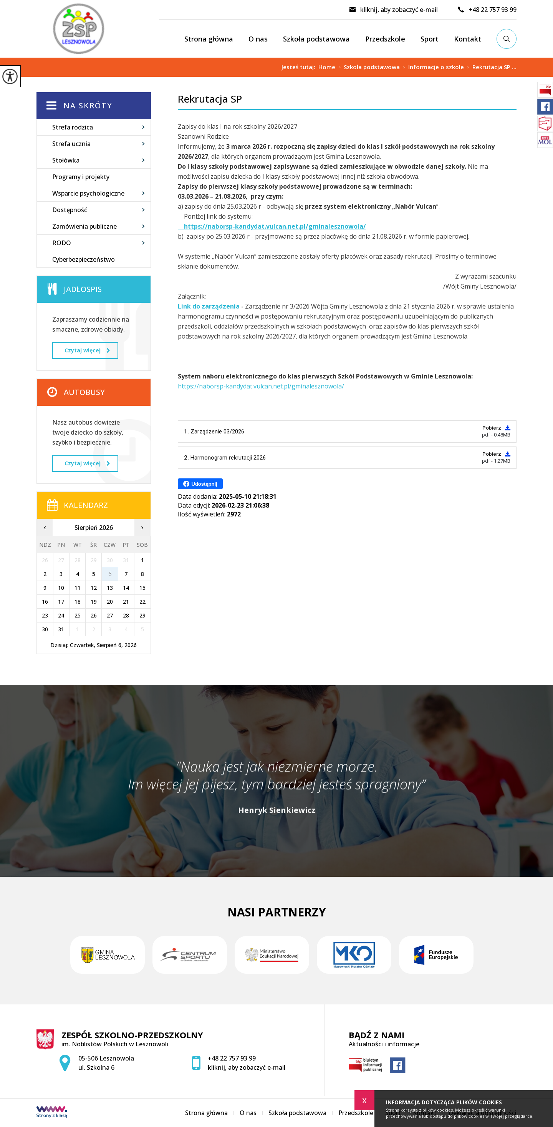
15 (142, 587)
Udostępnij (200, 484)
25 (78, 615)
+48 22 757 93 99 (487, 9)
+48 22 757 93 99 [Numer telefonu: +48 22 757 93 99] (232, 1058)
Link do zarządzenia (209, 306)
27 (110, 615)
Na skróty (88, 105)
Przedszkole (385, 38)
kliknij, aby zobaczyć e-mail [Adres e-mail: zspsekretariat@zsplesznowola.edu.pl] (246, 1067)
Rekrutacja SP (210, 99)
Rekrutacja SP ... (490, 67)
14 (126, 587)
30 (45, 629)
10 (61, 587)
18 (78, 601)
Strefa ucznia (71, 143)
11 (78, 587)
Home (326, 67)
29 (142, 615)
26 (94, 615)
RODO (61, 243)
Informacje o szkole (432, 67)
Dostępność (69, 210)
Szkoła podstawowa (316, 38)
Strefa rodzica (72, 127)
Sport (430, 38)
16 (45, 601)
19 (94, 601)
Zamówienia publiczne (84, 226)
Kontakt (467, 38)
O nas (258, 38)
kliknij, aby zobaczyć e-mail (393, 9)
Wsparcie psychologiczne (88, 193)
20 (110, 601)
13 (110, 587)
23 (45, 615)
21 (126, 601)
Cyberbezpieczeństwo (83, 259)
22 (142, 601)
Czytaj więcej (87, 350)
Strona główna (208, 38)
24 (61, 615)
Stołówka (65, 160)
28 (126, 615)
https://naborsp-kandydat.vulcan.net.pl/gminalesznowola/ (261, 386)
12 (94, 587)
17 (61, 601)
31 (61, 629)
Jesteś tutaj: (299, 67)
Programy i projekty (80, 177)
